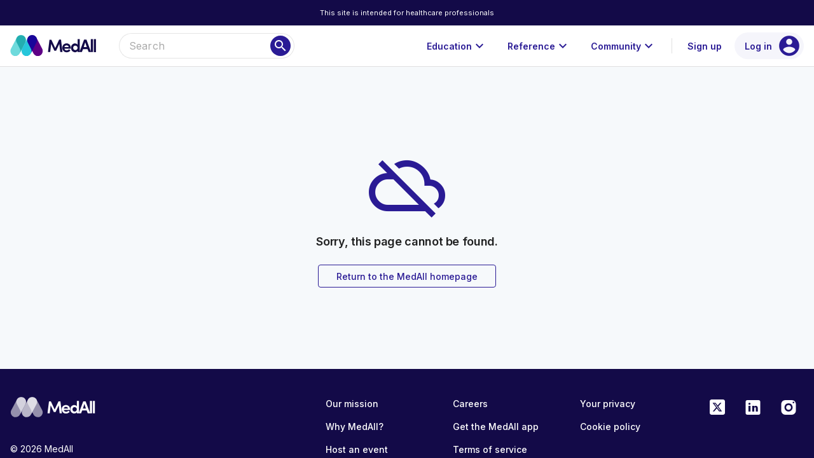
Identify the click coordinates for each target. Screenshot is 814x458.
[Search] (280, 46)
